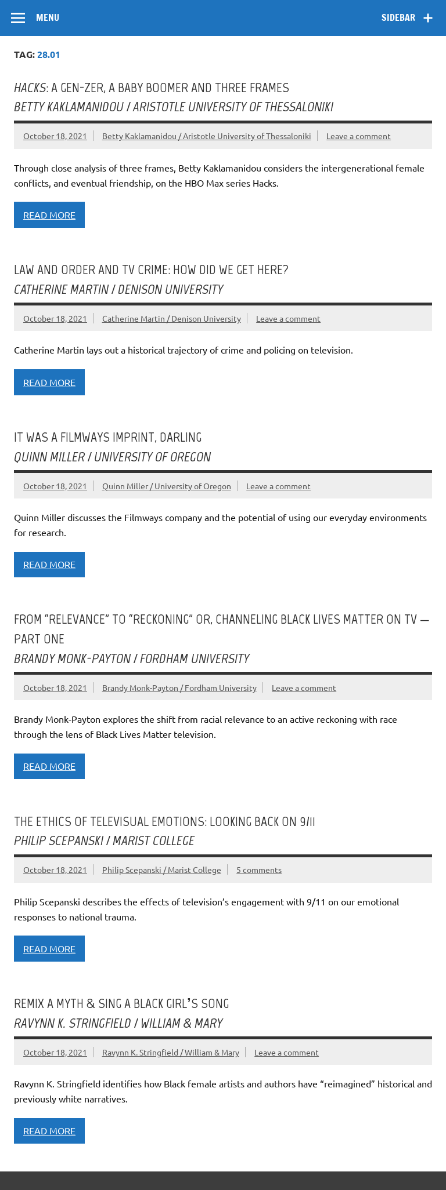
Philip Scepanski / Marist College (161, 869)
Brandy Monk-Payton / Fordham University (179, 687)
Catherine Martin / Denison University (171, 318)
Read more (49, 214)
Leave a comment (358, 135)
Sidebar (398, 17)
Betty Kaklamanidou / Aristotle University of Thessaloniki (206, 135)
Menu (47, 17)
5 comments (259, 869)
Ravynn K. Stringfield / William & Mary (170, 1052)
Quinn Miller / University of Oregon (166, 486)
